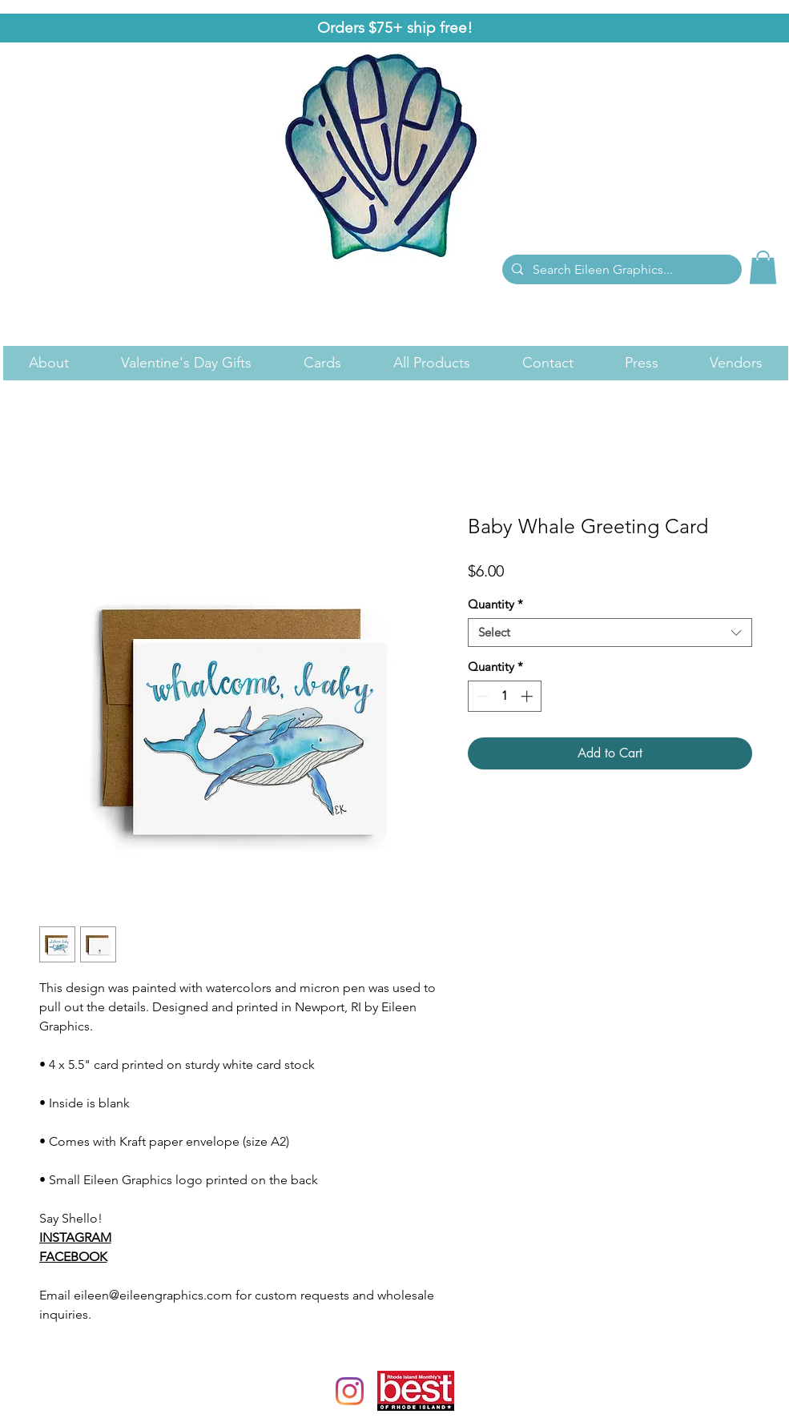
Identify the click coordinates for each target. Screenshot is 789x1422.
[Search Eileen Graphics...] (620, 270)
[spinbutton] (504, 696)
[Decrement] (481, 696)
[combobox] (610, 632)
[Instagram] (350, 1391)
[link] (763, 267)
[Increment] (528, 696)
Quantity (495, 604)
